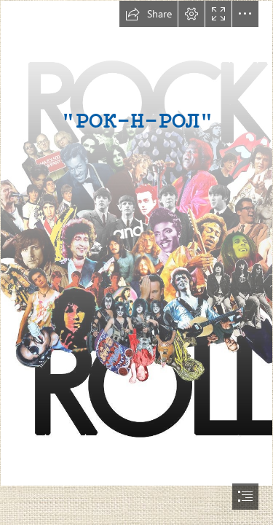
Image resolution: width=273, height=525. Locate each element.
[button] (148, 14)
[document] (136, 262)
